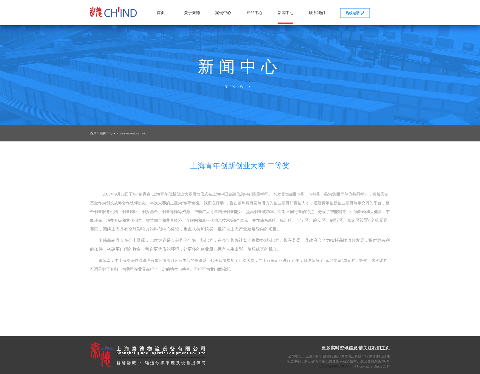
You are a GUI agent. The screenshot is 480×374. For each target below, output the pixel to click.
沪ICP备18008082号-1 (335, 366)
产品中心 (254, 13)
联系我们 (317, 13)
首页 (161, 13)
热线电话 (355, 13)
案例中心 (223, 13)
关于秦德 (192, 13)
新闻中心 (286, 17)
